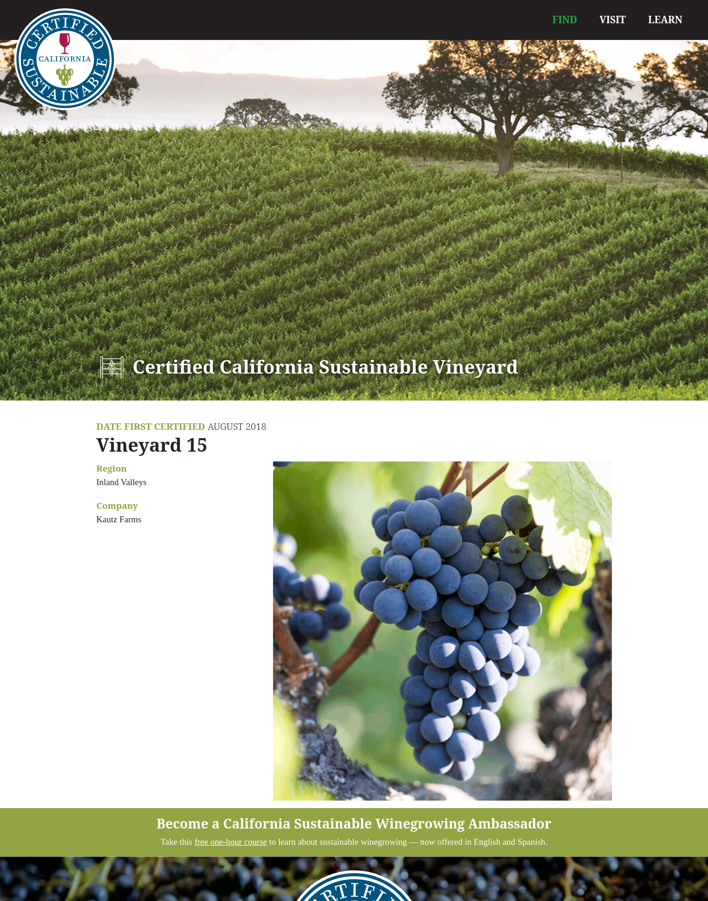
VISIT (612, 19)
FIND (565, 19)
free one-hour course (231, 842)
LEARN (665, 19)
